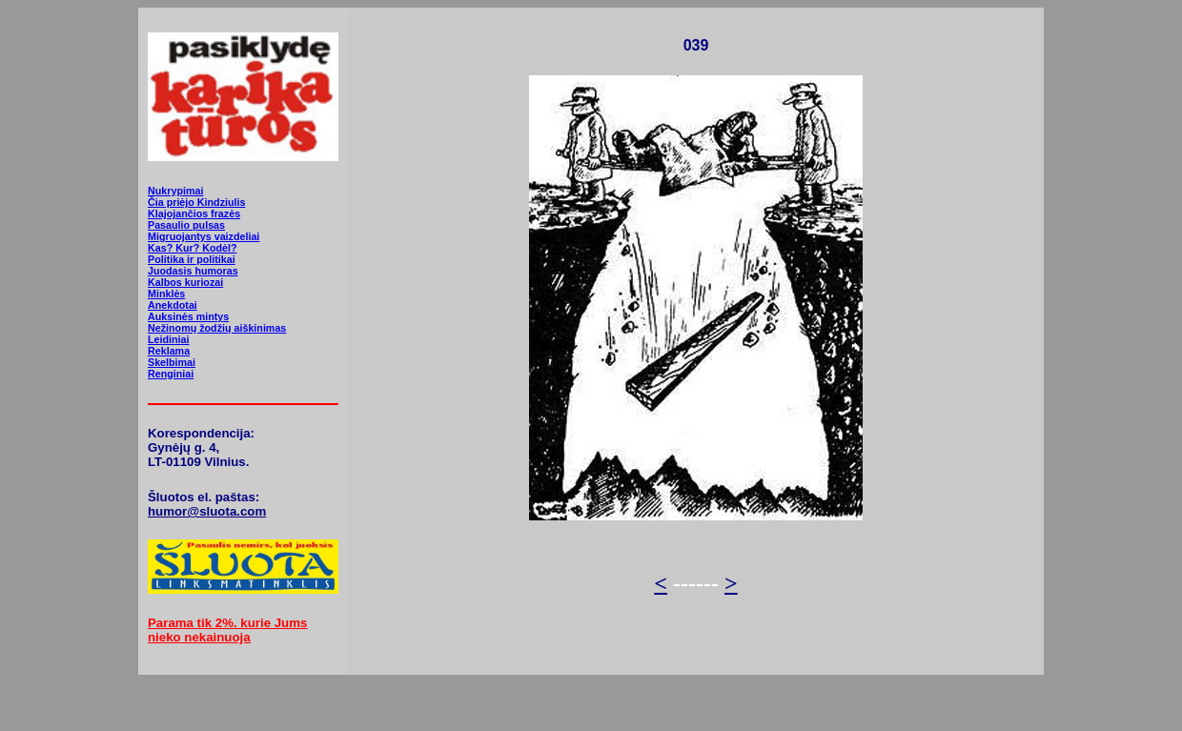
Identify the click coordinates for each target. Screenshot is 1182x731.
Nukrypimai (175, 190)
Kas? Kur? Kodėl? (192, 248)
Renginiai (171, 373)
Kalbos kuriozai (185, 282)
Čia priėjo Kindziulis (196, 202)
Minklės (166, 293)
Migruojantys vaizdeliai (203, 236)
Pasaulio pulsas (186, 225)
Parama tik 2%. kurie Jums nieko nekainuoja (227, 630)
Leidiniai (168, 339)
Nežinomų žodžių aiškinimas (217, 328)
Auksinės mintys (188, 316)
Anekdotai (172, 305)
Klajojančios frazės (194, 213)
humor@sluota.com (207, 511)
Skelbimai (171, 362)
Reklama (169, 350)
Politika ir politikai (191, 259)
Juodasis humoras (193, 270)
